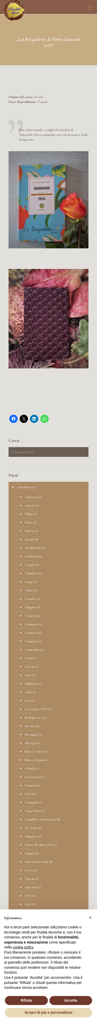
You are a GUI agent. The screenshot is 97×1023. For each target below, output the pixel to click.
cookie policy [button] (23, 947)
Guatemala (32, 650)
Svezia (29, 870)
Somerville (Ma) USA (39, 845)
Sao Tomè (31, 828)
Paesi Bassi (32, 777)
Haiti (28, 658)
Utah (28, 904)
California (31, 556)
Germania (31, 624)
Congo (29, 582)
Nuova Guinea (34, 751)
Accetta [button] (70, 1000)
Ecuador (30, 599)
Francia (30, 616)
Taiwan (29, 879)
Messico (30, 726)
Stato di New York (36, 862)
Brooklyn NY (33, 548)
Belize (28, 522)
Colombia (31, 573)
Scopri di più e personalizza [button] (48, 1012)
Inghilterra (32, 684)
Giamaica (31, 633)
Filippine (30, 607)
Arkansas (31, 497)
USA (28, 896)
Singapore (31, 836)
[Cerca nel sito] (48, 452)
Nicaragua (31, 734)
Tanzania (30, 887)
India (28, 675)
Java (28, 701)
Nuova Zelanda (34, 760)
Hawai (29, 667)
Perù (28, 794)
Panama (30, 785)
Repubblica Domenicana (40, 819)
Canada (30, 565)
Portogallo (31, 802)
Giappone (31, 641)
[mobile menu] (90, 7)
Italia (28, 692)
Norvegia (30, 743)
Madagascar (33, 718)
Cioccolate (23, 487)
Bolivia (29, 531)
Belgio (28, 514)
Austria (30, 505)
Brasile (29, 539)
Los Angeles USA (36, 709)
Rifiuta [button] (26, 1000)
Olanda (30, 768)
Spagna (29, 853)
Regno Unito (32, 811)
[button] (90, 917)
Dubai (29, 590)
